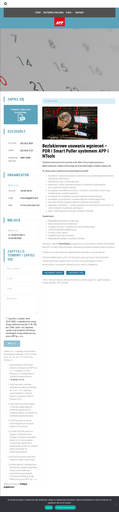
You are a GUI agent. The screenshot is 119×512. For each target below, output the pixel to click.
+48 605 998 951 (26, 191)
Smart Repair (25, 158)
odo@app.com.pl (17, 379)
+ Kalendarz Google (53, 273)
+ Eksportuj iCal (76, 273)
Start (38, 12)
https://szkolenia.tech (30, 205)
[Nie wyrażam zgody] (115, 504)
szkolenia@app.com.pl (29, 198)
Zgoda (49, 507)
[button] (5, 3)
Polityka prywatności (65, 507)
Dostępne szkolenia (53, 12)
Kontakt (79, 12)
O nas (69, 12)
